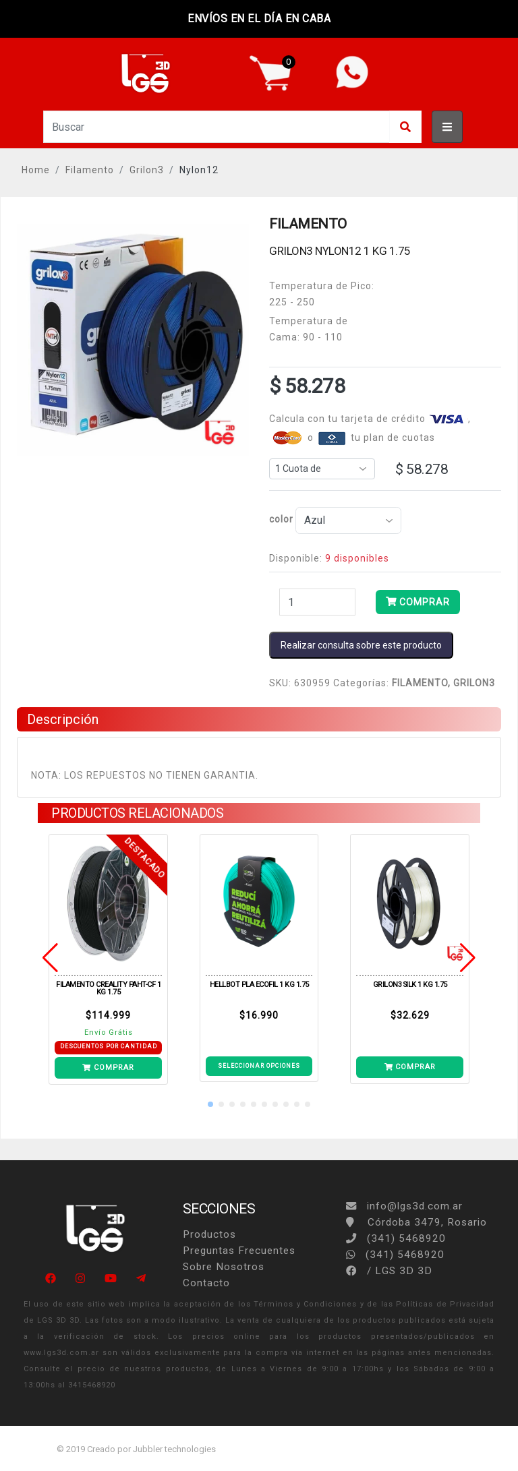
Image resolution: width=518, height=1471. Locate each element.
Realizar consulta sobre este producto (361, 645)
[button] (210, 1104)
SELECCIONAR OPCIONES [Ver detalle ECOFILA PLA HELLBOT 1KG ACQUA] (259, 1065)
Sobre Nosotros (223, 1267)
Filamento (89, 169)
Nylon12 (199, 169)
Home (36, 169)
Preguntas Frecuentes (239, 1250)
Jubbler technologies (174, 1449)
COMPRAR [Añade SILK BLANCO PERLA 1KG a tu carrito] (410, 1066)
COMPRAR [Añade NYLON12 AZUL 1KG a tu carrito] (418, 602)
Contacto (206, 1283)
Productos (209, 1234)
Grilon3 (147, 169)
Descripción (62, 719)
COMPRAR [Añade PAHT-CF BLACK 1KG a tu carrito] (108, 1067)
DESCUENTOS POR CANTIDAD (108, 1046)
